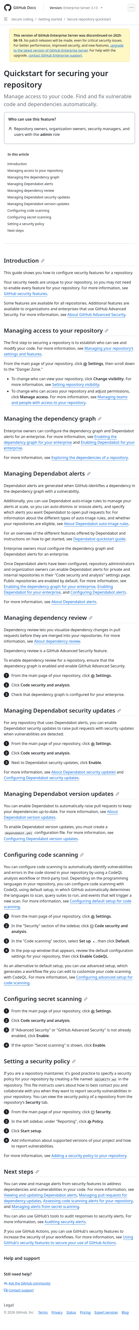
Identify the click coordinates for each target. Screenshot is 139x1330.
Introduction (24, 260)
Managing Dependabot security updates (62, 710)
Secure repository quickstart (89, 19)
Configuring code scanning (44, 854)
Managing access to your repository (56, 330)
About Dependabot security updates (83, 772)
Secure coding (22, 19)
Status (71, 1312)
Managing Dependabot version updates (61, 794)
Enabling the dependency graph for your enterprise (49, 586)
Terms (43, 1312)
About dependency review (57, 641)
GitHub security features (25, 293)
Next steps (21, 1171)
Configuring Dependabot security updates (41, 777)
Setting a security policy (40, 1061)
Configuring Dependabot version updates (41, 838)
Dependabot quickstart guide (99, 539)
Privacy (57, 1312)
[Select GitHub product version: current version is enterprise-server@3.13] (76, 7)
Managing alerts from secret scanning (45, 1206)
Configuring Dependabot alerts (98, 592)
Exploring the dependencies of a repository (89, 457)
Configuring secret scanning (46, 999)
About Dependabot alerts (73, 601)
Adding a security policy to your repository (88, 1155)
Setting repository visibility (75, 384)
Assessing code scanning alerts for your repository (88, 1200)
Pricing (85, 1312)
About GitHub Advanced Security (96, 314)
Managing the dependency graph (53, 418)
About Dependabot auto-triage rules (96, 523)
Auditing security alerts (65, 1221)
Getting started (50, 19)
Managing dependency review (48, 617)
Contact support (19, 1290)
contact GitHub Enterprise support (55, 55)
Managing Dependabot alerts (47, 473)
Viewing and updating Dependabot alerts (40, 1195)
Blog (125, 1312)
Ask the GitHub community (27, 1283)
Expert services (106, 1312)
